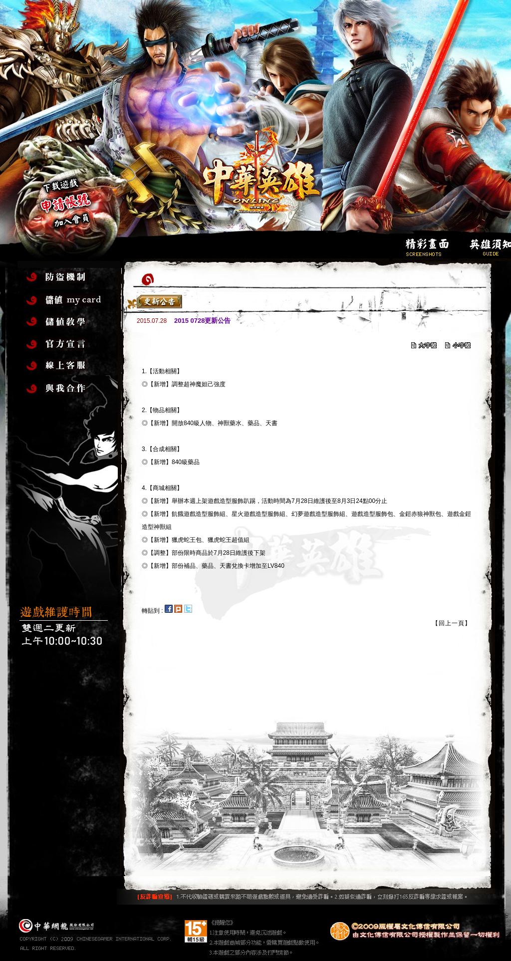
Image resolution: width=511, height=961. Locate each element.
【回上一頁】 (451, 623)
